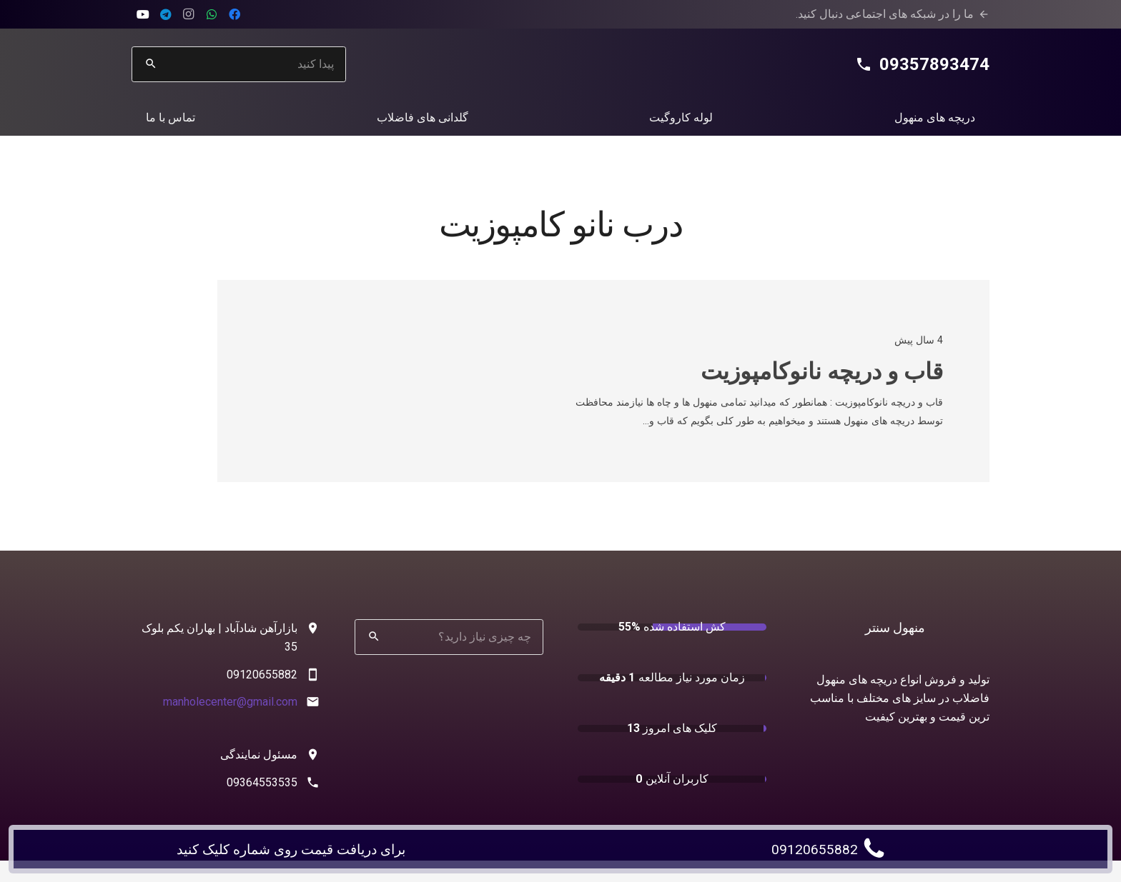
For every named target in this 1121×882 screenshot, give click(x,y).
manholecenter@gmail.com (230, 701)
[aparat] (143, 14)
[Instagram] (188, 14)
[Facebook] (234, 14)
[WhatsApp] (211, 14)
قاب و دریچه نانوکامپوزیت (822, 371)
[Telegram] (165, 14)
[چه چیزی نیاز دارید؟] (449, 637)
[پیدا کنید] (239, 64)
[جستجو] (150, 64)
